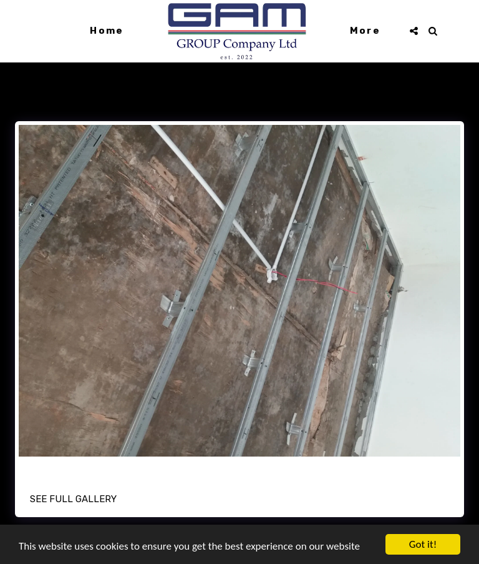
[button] (414, 31)
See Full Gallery (73, 499)
